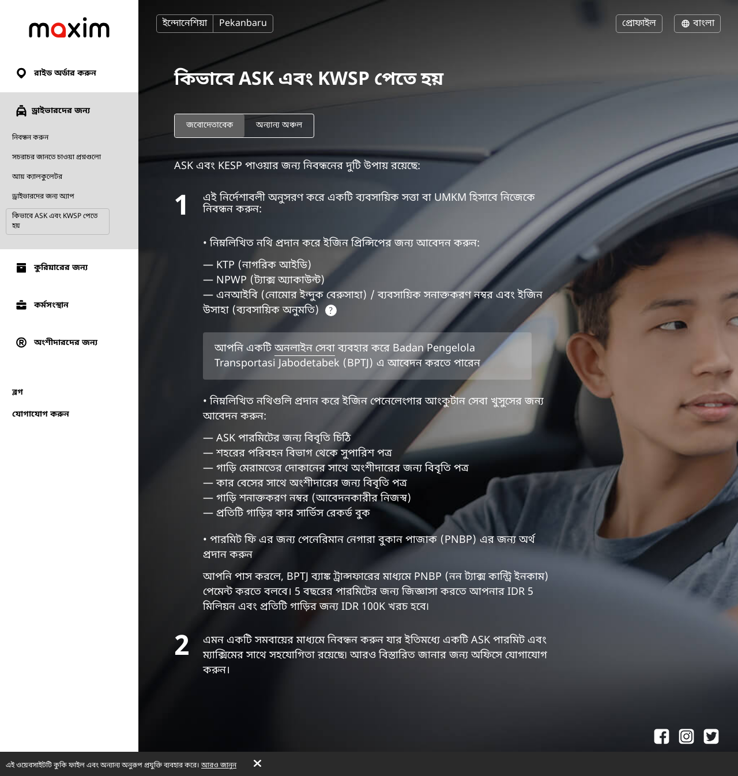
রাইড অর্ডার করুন (55, 73)
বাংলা (697, 23)
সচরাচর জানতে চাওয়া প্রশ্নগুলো (56, 157)
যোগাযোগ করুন (40, 414)
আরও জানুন (218, 765)
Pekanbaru (243, 23)
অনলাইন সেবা (304, 348)
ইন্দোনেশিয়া (185, 23)
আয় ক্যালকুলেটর (37, 177)
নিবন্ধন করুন (30, 138)
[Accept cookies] (257, 764)
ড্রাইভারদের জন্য (52, 111)
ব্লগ (17, 392)
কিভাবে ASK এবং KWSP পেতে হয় (54, 221)
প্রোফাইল (639, 23)
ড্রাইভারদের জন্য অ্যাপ (43, 196)
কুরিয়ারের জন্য (51, 268)
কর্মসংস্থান (41, 305)
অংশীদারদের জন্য (55, 343)
